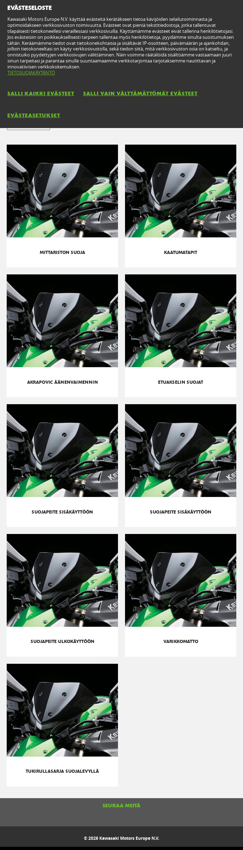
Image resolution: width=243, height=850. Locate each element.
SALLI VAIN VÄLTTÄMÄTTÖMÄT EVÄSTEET (140, 93)
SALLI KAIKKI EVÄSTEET (40, 93)
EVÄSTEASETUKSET (33, 115)
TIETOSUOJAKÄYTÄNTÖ (31, 72)
